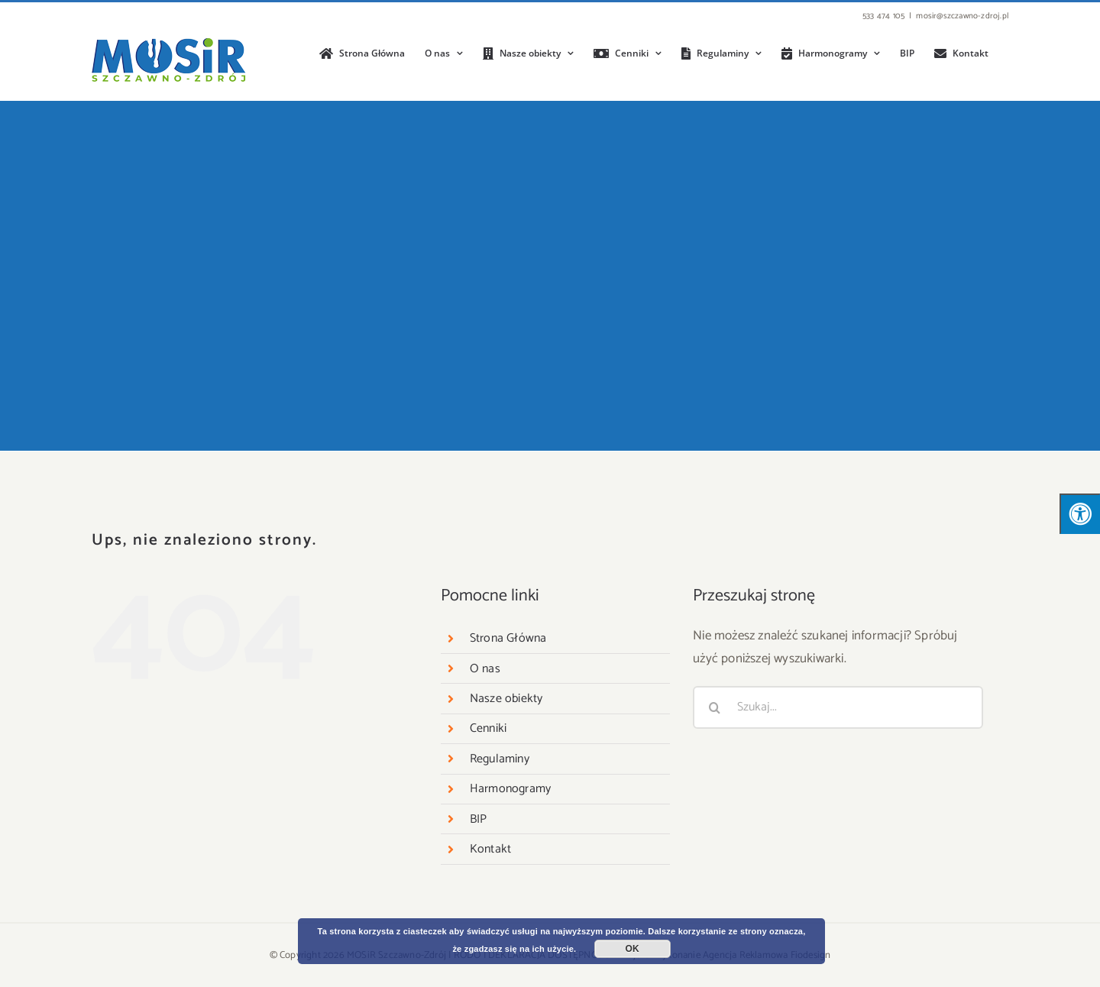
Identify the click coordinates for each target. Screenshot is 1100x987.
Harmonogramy (510, 788)
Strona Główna (508, 638)
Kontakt (490, 849)
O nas (485, 669)
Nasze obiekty (506, 698)
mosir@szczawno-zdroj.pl (962, 16)
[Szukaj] (714, 707)
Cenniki (488, 728)
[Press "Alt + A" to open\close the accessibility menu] (1080, 514)
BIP (478, 819)
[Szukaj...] (838, 707)
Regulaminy (499, 759)
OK (632, 948)
